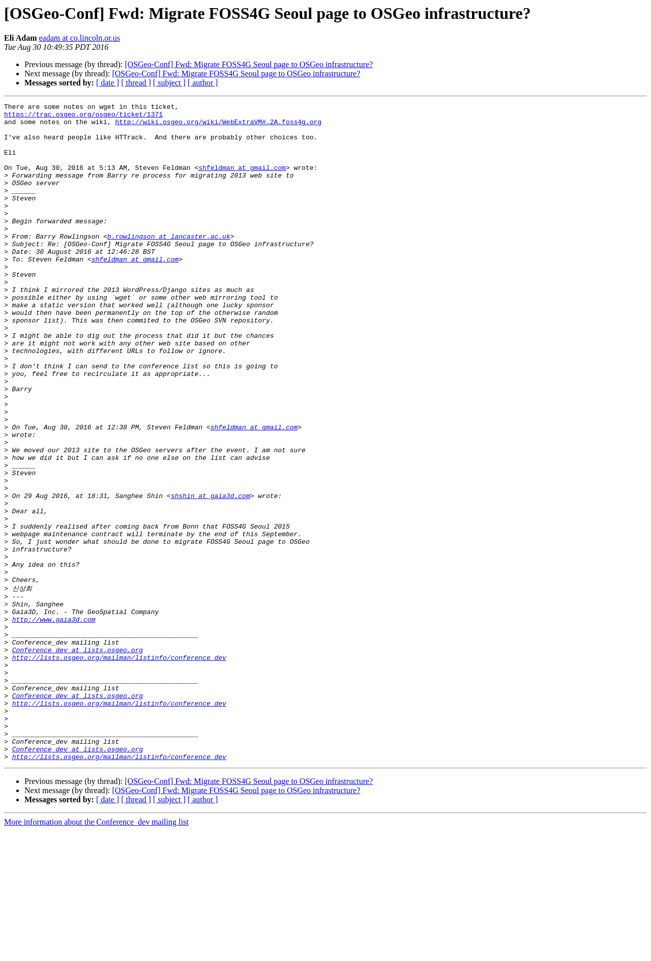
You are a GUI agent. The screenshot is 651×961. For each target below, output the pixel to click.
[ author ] (203, 82)
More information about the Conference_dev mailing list (96, 952)
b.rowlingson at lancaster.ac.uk (168, 263)
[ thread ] (136, 82)
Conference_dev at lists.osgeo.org (77, 758)
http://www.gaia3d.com (54, 721)
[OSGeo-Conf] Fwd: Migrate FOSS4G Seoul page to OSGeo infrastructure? (249, 64)
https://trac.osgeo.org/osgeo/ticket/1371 (83, 117)
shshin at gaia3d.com (210, 574)
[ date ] (107, 82)
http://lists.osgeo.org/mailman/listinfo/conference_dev (119, 767)
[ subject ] (169, 82)
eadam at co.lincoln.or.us (79, 38)
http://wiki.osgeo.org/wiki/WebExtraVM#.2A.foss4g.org (218, 126)
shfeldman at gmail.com (242, 181)
